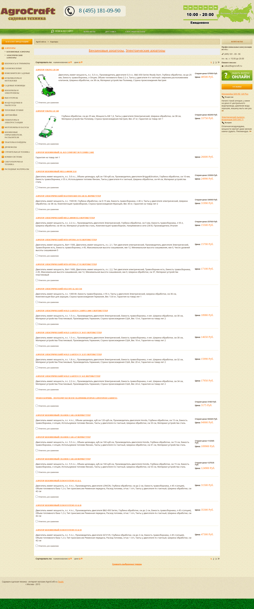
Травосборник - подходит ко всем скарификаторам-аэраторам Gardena (76, 398)
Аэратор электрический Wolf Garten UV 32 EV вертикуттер (69, 354)
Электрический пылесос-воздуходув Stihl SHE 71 (233, 118)
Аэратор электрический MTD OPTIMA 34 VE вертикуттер (66, 240)
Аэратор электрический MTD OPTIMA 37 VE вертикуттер (66, 264)
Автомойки (11, 115)
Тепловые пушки (14, 110)
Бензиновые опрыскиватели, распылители (13, 135)
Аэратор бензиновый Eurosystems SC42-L (58, 481)
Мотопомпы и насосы (17, 127)
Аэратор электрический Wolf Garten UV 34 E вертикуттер (68, 376)
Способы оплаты (135, 31)
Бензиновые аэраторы (106, 50)
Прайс (61, 581)
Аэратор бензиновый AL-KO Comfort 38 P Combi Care (65, 152)
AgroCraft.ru (41, 42)
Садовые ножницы (15, 85)
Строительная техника (17, 152)
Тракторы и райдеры (15, 142)
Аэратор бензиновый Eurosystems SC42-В (58, 505)
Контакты (89, 31)
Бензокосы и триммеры (17, 63)
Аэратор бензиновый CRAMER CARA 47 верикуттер (63, 437)
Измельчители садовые (17, 73)
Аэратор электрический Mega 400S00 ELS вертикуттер (65, 218)
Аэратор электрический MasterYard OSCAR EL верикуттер (68, 196)
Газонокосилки (13, 68)
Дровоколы (11, 147)
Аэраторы (10, 48)
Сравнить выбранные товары (127, 564)
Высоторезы (11, 98)
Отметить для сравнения (48, 102)
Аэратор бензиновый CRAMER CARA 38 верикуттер (63, 415)
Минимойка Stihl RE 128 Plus (235, 94)
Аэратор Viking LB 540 (47, 70)
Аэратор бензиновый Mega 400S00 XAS (56, 171)
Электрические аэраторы (145, 50)
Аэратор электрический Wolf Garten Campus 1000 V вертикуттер (72, 311)
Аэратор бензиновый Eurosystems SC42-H (59, 530)
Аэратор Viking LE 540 (47, 111)
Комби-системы (13, 157)
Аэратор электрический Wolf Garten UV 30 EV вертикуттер (69, 332)
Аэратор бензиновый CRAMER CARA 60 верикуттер (63, 459)
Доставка (110, 31)
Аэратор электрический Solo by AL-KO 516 (59, 289)
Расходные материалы (17, 169)
